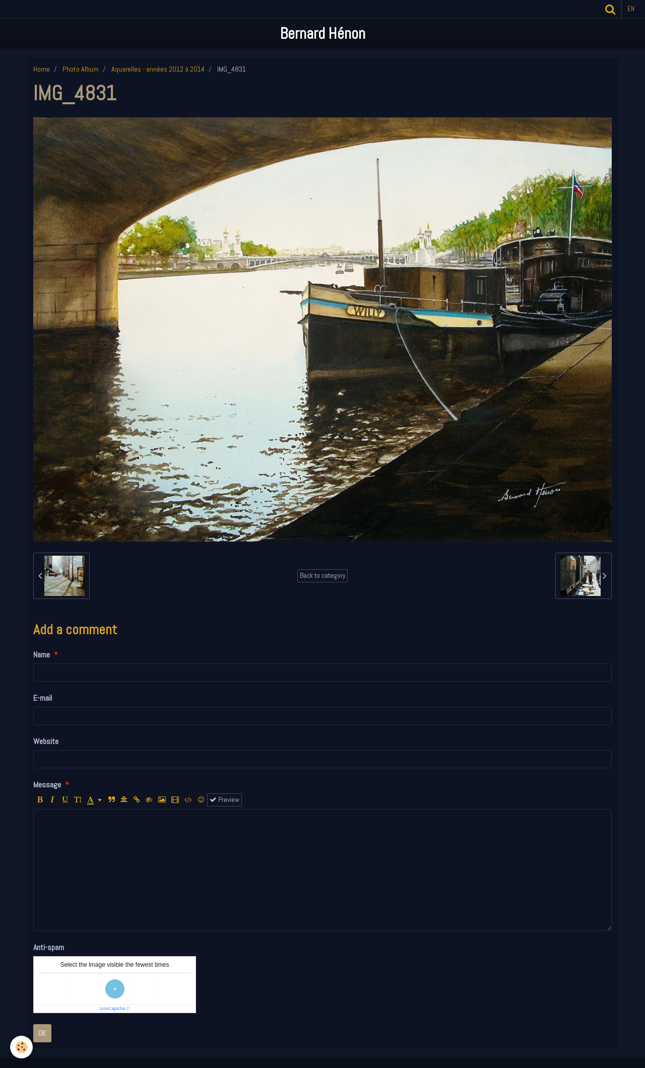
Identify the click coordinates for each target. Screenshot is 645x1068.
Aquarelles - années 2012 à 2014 (158, 69)
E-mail (42, 698)
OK (42, 1033)
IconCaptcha (112, 1008)
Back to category (322, 575)
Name (41, 654)
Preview (224, 799)
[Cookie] (21, 1047)
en (630, 9)
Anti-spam (48, 947)
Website (45, 741)
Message (47, 784)
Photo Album (80, 69)
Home (41, 69)
